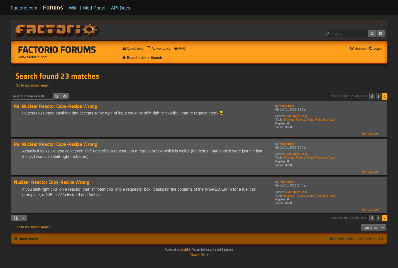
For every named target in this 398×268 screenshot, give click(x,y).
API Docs (120, 7)
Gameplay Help (296, 116)
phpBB (184, 249)
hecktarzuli (287, 105)
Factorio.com (24, 7)
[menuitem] (158, 48)
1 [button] (378, 96)
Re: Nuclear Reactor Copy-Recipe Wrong (55, 106)
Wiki (73, 7)
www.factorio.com (33, 57)
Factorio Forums (57, 49)
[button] (372, 96)
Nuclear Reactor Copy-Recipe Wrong (309, 119)
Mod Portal (94, 7)
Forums (53, 7)
